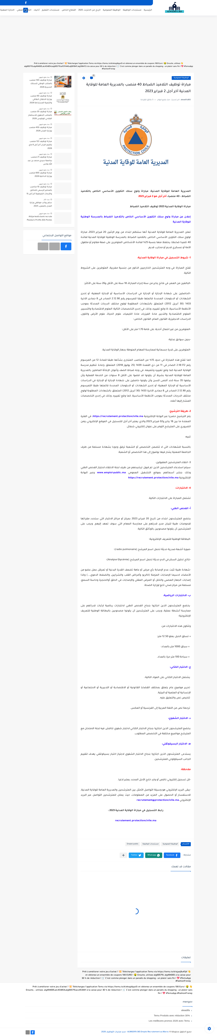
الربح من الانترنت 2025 (89, 10)
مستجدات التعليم (50, 10)
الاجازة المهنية (7, 10)
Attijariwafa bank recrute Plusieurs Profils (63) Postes (39, 218)
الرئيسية (148, 10)
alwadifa (185, 1010)
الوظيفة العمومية (112, 10)
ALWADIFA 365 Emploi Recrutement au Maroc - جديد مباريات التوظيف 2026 (135, 1032)
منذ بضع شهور (44, 77)
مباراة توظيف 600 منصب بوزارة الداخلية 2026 (40, 175)
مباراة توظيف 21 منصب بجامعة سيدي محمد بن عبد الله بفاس (40, 160)
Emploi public (132, 844)
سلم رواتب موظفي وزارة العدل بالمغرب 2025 (41, 204)
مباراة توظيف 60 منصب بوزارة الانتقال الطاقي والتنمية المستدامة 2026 (41, 99)
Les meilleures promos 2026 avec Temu (169, 1020)
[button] (172, 855)
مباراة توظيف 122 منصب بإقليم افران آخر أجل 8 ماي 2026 (40, 145)
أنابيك (37, 10)
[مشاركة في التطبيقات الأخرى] (123, 855)
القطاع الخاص (69, 10)
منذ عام (46, 199)
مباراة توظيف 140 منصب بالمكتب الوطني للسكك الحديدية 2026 (40, 83)
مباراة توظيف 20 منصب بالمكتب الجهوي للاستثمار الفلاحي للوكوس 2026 (40, 115)
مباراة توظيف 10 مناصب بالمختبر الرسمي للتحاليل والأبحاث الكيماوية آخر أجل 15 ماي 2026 (39, 191)
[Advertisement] (108, 40)
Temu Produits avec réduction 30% (172, 1015)
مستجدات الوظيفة (132, 10)
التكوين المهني (24, 10)
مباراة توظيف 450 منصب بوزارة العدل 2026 (40, 129)
